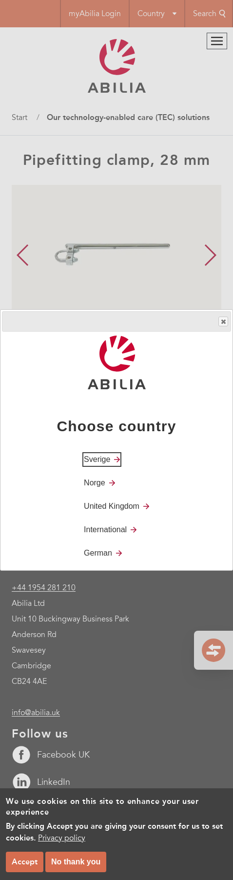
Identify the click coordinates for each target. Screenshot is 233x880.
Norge (94, 483)
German (98, 553)
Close (222, 322)
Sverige (97, 459)
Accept (25, 861)
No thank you (75, 862)
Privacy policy (61, 838)
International (105, 529)
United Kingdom (111, 506)
